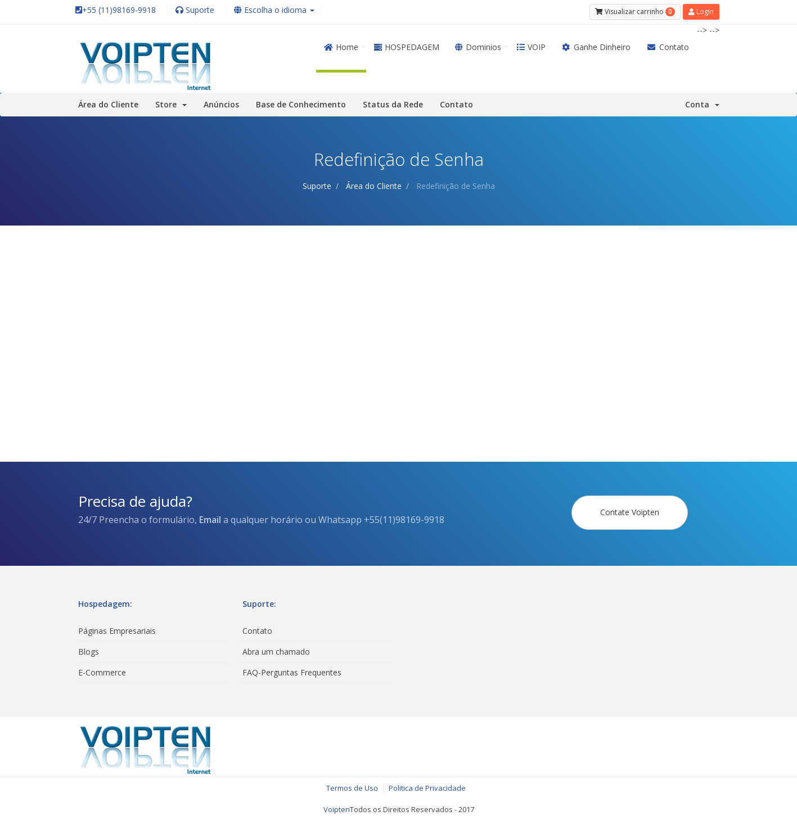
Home (341, 44)
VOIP (531, 44)
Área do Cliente (108, 101)
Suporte (317, 183)
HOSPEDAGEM (406, 44)
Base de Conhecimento (301, 101)
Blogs (88, 648)
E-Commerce (102, 669)
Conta (702, 101)
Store (171, 101)
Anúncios (221, 101)
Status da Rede (393, 101)
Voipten (336, 807)
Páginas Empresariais (117, 628)
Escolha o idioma (274, 9)
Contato (667, 44)
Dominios (478, 44)
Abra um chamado (276, 648)
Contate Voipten (629, 509)
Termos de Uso (352, 785)
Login (701, 10)
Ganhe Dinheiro (596, 44)
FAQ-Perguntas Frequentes (291, 669)
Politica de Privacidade (427, 785)
